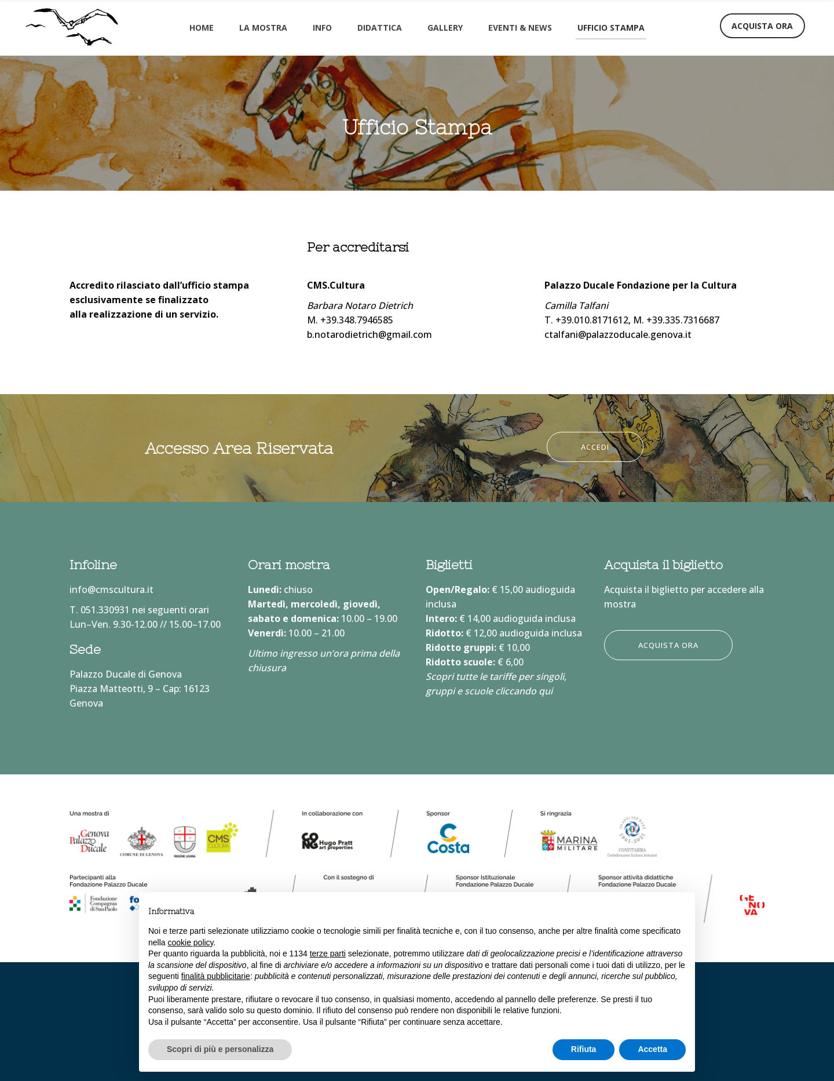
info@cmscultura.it (111, 589)
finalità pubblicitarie (215, 976)
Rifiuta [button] (584, 1049)
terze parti (328, 953)
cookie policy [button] (190, 942)
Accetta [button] (652, 1049)
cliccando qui (524, 691)
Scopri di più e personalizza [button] (220, 1049)
